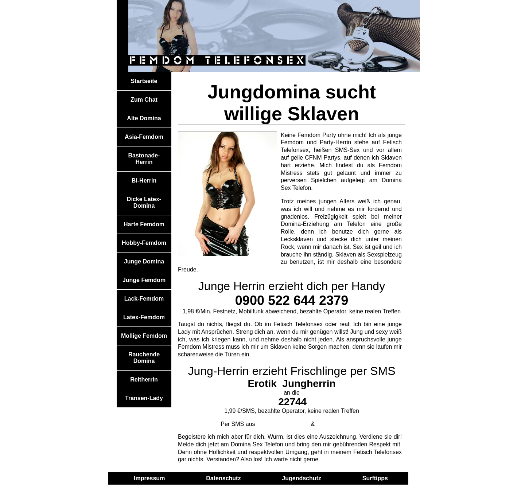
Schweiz (339, 424)
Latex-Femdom (144, 317)
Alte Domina (144, 118)
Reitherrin (144, 379)
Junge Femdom (144, 280)
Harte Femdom (144, 224)
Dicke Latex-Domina (144, 202)
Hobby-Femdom (144, 243)
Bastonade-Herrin (144, 158)
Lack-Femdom (144, 299)
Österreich (283, 424)
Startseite (144, 81)
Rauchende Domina (144, 357)
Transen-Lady (144, 398)
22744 (292, 401)
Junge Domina (144, 261)
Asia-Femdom (144, 137)
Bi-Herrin (144, 180)
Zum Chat (144, 100)
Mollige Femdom (144, 336)
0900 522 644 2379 (291, 300)
